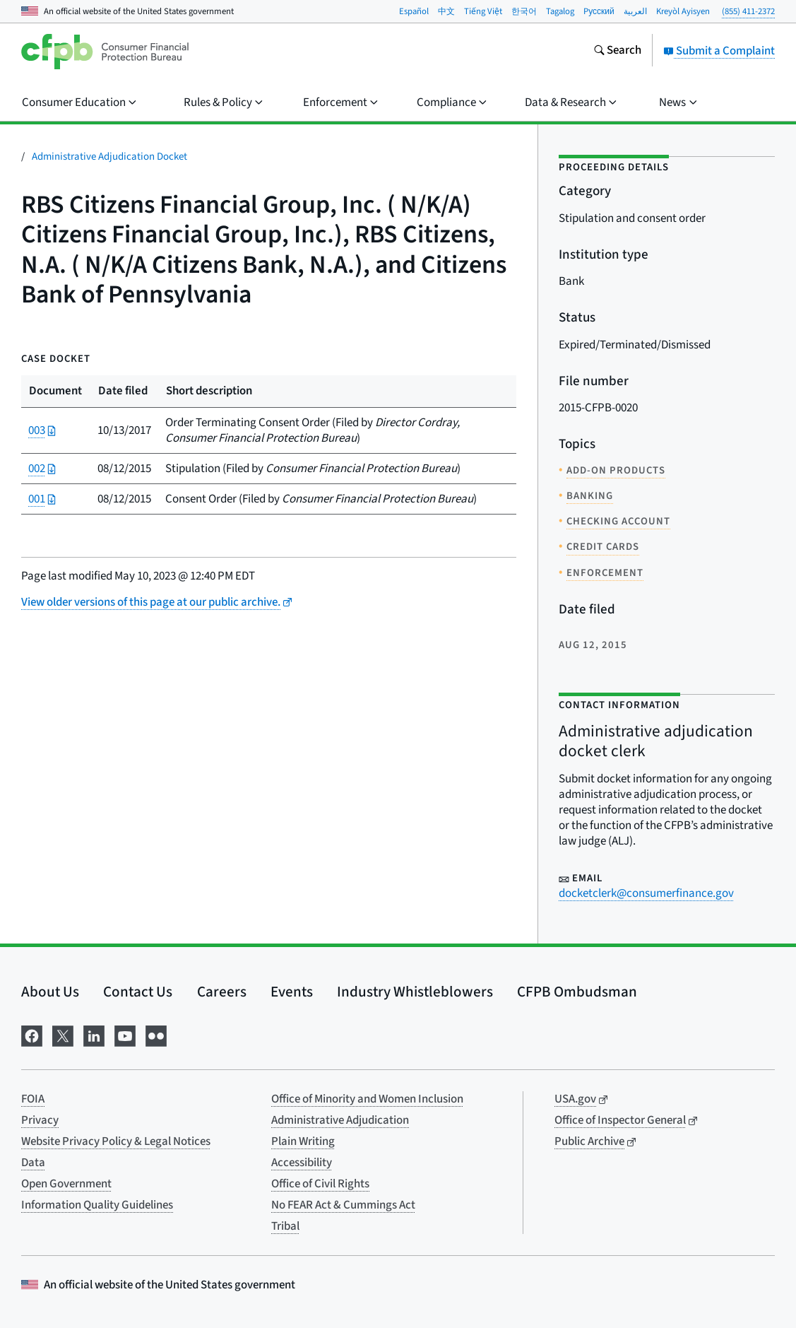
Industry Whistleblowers (415, 991)
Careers (221, 991)
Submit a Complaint (719, 50)
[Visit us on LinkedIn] (94, 1034)
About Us (50, 991)
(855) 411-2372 (748, 11)
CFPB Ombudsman (577, 991)
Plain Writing (303, 1141)
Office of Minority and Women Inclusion (367, 1099)
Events (292, 991)
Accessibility (301, 1162)
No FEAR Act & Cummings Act (343, 1205)
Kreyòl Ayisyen (683, 11)
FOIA (32, 1099)
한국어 (524, 11)
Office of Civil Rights (320, 1183)
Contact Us (137, 991)
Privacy (40, 1120)
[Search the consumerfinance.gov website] (617, 51)
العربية (635, 11)
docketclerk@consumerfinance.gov (646, 893)
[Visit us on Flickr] (156, 1034)
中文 (446, 11)
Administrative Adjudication (340, 1120)
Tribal (285, 1226)
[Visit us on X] (62, 1034)
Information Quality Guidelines (97, 1205)
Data (33, 1162)
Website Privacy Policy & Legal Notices (115, 1141)
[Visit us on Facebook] (31, 1034)
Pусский (598, 11)
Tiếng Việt (483, 11)
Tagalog (560, 11)
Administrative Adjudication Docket (109, 156)
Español (414, 11)
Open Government (66, 1183)
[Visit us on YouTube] (125, 1034)
